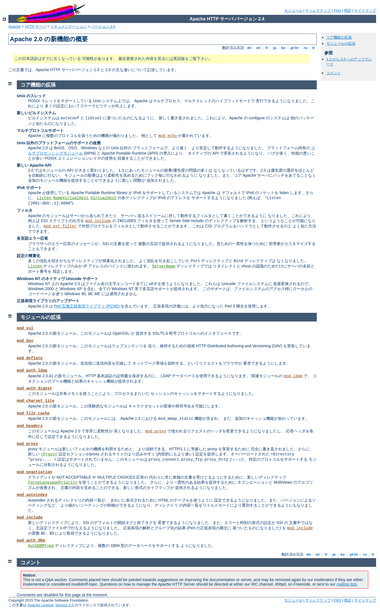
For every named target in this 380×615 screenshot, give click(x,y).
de (249, 48)
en (258, 48)
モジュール (293, 10)
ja (274, 48)
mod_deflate (30, 358)
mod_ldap (293, 376)
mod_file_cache (33, 413)
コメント (333, 73)
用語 (347, 10)
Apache (14, 26)
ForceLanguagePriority (52, 482)
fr (266, 48)
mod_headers (30, 426)
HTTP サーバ (35, 26)
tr (313, 48)
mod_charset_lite (35, 401)
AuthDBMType (41, 546)
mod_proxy (155, 431)
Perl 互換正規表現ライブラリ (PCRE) (87, 306)
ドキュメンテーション (68, 26)
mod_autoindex (32, 495)
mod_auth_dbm (31, 540)
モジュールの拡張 (340, 43)
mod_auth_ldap (32, 370)
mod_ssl (25, 328)
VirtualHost (103, 198)
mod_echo (167, 136)
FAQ (337, 10)
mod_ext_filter (60, 226)
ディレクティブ (318, 10)
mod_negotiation (34, 472)
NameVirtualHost (70, 198)
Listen (44, 198)
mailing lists (347, 584)
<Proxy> (49, 454)
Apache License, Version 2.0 (51, 605)
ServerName (163, 266)
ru (305, 48)
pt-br (294, 48)
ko (283, 48)
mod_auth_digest (34, 388)
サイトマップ (365, 10)
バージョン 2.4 (103, 26)
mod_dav (25, 341)
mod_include (98, 221)
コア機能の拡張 (339, 37)
